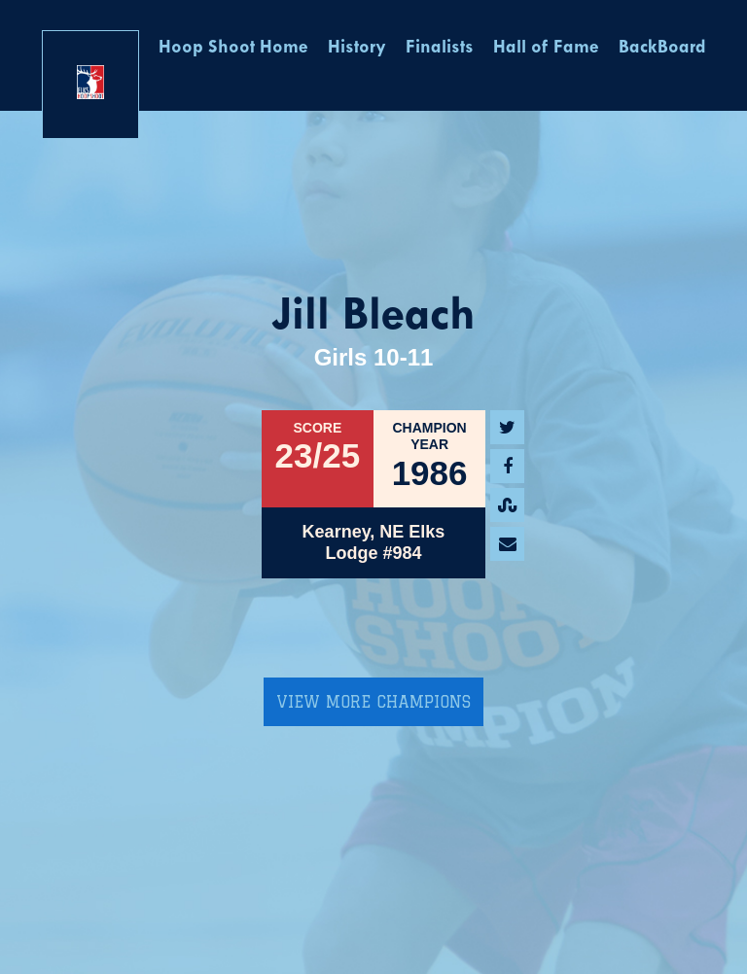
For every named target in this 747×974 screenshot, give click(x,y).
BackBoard (662, 48)
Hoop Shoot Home (233, 48)
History (357, 48)
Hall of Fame (546, 48)
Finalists (440, 48)
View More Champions (373, 702)
